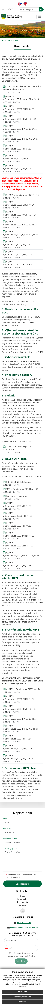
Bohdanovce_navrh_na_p (17, 496)
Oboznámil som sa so (21, 876)
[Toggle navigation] (39, 16)
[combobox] (9, 948)
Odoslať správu (22, 884)
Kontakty (22, 905)
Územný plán (12, 40)
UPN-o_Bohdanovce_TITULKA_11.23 (22, 489)
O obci (22, 896)
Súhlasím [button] (22, 992)
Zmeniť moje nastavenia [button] (22, 997)
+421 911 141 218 (24, 923)
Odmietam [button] (22, 1002)
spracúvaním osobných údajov (21, 956)
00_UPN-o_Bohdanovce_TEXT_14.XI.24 (23, 195)
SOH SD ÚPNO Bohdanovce (18, 482)
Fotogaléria (22, 902)
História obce (22, 899)
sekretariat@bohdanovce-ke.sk (24, 927)
